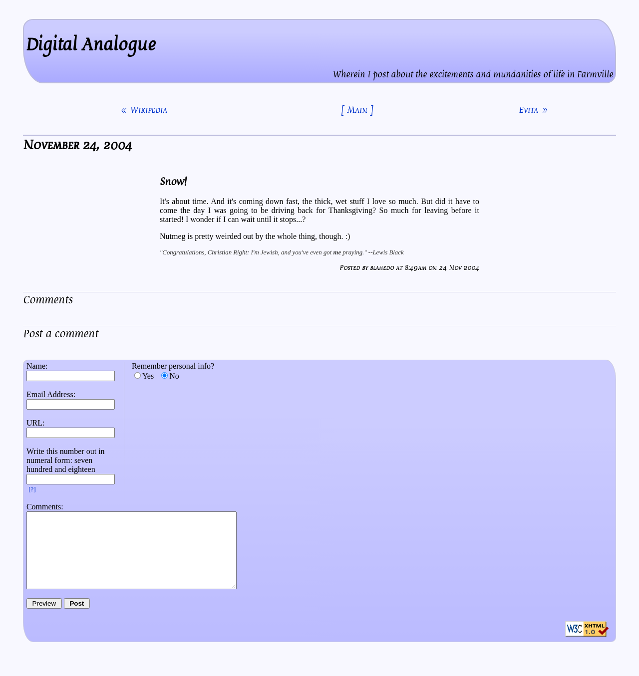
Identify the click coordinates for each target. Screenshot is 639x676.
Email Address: (50, 394)
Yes (148, 376)
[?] (32, 489)
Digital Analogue (90, 44)
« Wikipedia (144, 110)
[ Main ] (357, 110)
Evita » (533, 110)
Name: (37, 366)
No (174, 376)
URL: (35, 423)
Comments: (44, 506)
